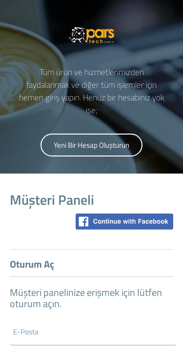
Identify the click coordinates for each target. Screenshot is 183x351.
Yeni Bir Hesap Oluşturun (91, 145)
